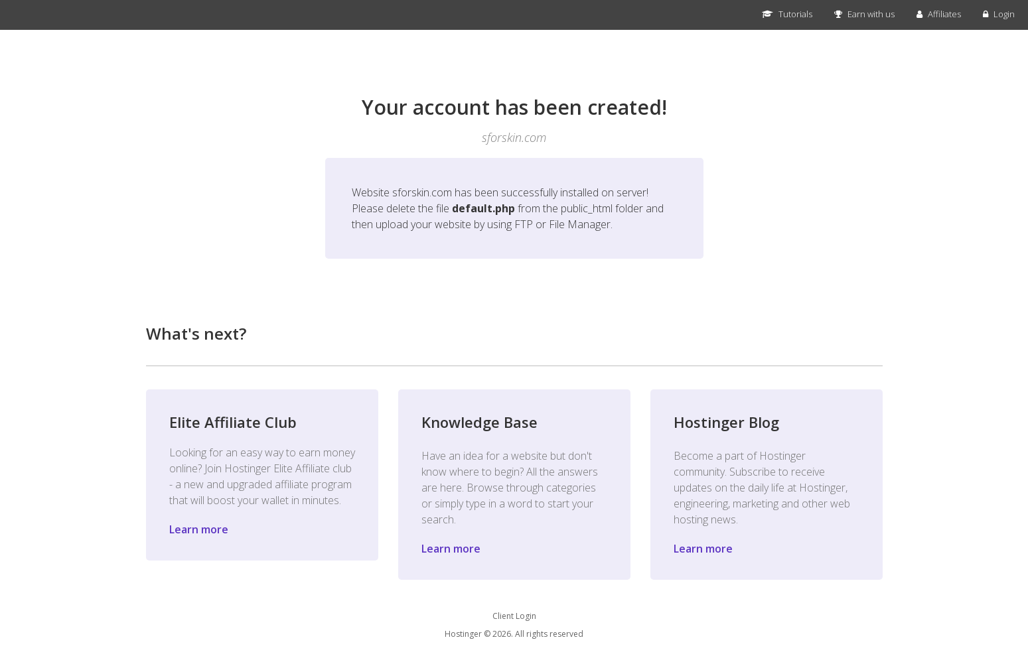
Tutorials (787, 14)
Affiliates (939, 14)
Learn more (198, 529)
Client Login (514, 616)
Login (999, 14)
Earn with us (864, 14)
